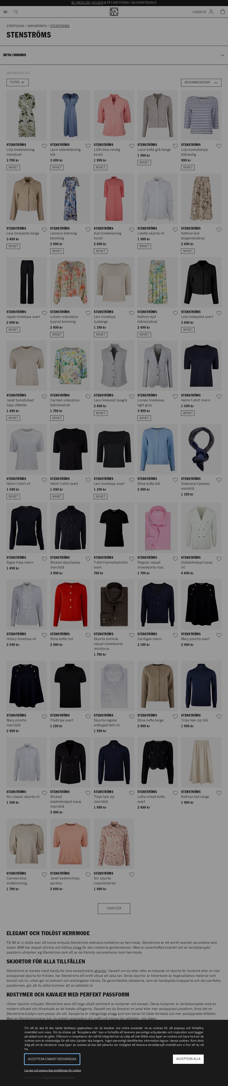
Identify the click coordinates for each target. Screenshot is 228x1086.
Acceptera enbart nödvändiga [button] (52, 1059)
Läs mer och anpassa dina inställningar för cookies (53, 1070)
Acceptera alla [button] (188, 1059)
